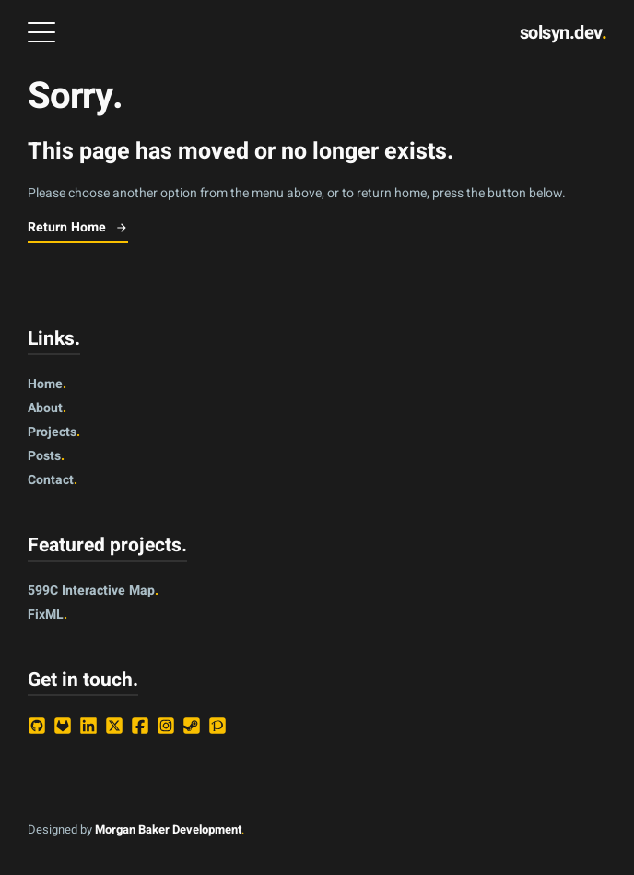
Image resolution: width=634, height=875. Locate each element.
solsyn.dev (563, 32)
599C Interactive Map (93, 590)
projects (54, 432)
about (47, 408)
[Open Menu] (41, 32)
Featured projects (107, 545)
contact (52, 480)
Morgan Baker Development (168, 829)
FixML (47, 614)
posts (46, 456)
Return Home (78, 227)
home (47, 384)
